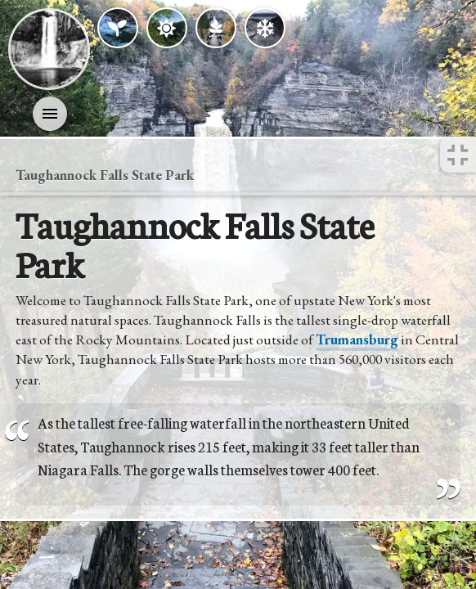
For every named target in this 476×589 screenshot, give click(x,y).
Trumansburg (357, 339)
